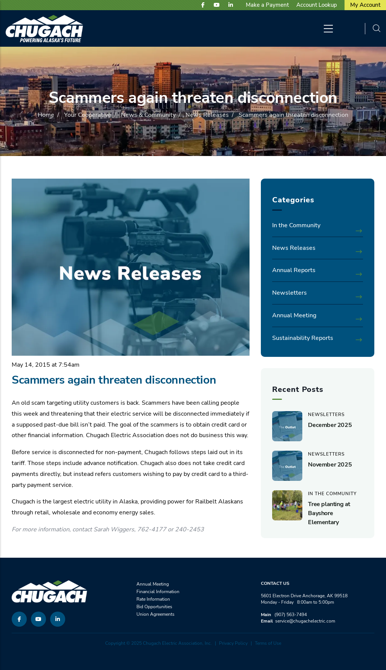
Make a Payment (267, 5)
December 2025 (330, 425)
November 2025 (330, 464)
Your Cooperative (87, 115)
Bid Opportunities (154, 607)
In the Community (296, 225)
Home (46, 115)
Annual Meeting (294, 315)
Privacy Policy (233, 643)
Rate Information (153, 599)
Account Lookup (316, 5)
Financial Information (157, 592)
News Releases (207, 115)
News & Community (148, 115)
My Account (365, 5)
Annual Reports (294, 270)
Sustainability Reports (302, 338)
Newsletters (289, 293)
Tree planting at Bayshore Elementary (329, 513)
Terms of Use (268, 643)
